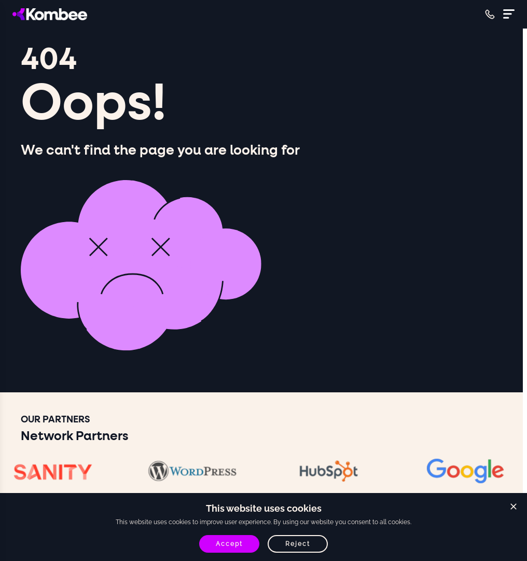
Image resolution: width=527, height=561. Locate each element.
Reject (297, 544)
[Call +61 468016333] (490, 14)
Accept (229, 544)
